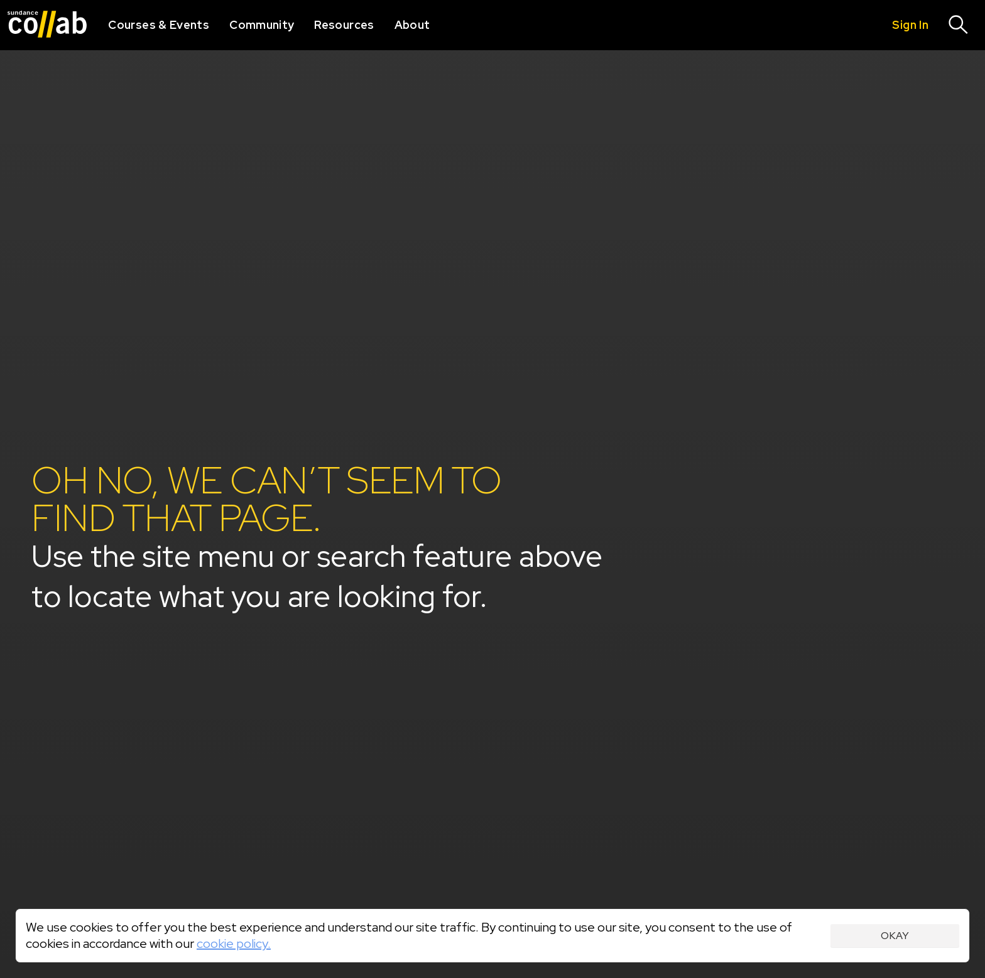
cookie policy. (234, 943)
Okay (895, 935)
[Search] (959, 25)
